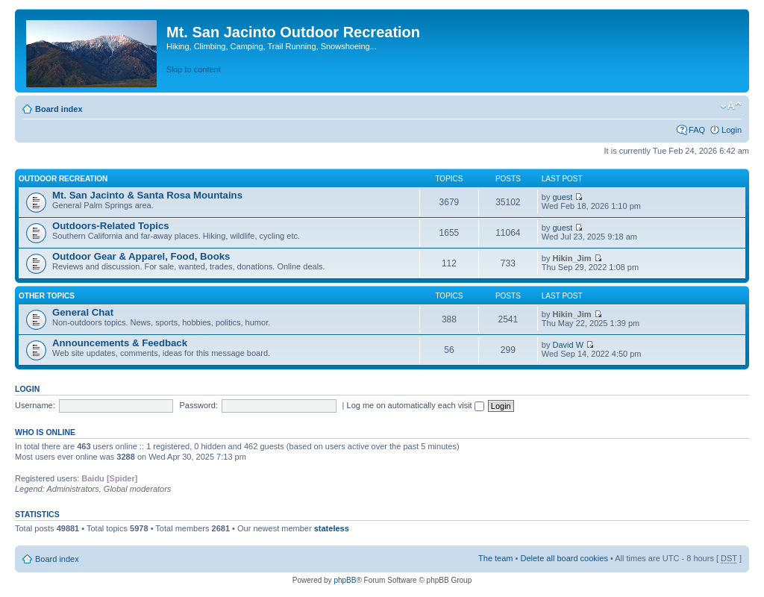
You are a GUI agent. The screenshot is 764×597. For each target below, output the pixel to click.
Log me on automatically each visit (415, 405)
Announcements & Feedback (119, 342)
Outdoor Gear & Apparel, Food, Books (141, 256)
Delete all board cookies (563, 558)
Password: (199, 405)
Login (731, 129)
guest (563, 197)
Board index (59, 108)
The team (495, 558)
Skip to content (193, 69)
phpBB (345, 580)
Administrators (72, 488)
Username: (35, 405)
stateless (331, 528)
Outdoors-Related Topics (110, 225)
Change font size (731, 106)
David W (568, 344)
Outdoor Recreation (63, 179)
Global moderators (138, 488)
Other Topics (47, 296)
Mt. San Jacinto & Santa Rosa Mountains (147, 195)
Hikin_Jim (572, 258)
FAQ (697, 129)
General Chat (82, 312)
